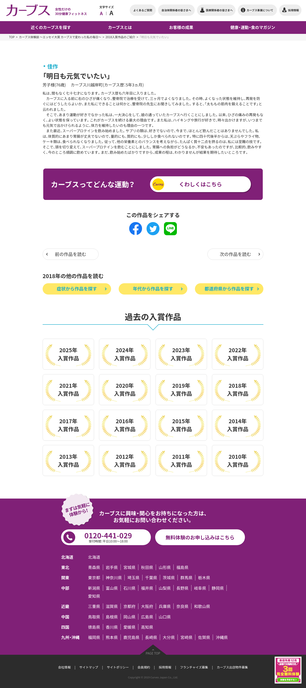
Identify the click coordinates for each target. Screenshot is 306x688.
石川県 (129, 588)
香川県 (112, 627)
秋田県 (147, 567)
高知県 (147, 627)
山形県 (165, 567)
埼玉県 (133, 577)
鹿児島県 (131, 637)
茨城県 (169, 577)
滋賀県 (112, 606)
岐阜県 (200, 588)
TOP (12, 37)
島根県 (112, 616)
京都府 (129, 606)
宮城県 (129, 567)
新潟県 (94, 588)
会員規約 (144, 667)
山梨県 (165, 588)
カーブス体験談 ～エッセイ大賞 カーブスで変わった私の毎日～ (60, 37)
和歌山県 (202, 606)
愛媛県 (129, 627)
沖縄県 (222, 637)
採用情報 (165, 667)
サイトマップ (88, 667)
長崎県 (151, 637)
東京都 (94, 577)
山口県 (165, 616)
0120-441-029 (108, 537)
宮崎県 (186, 637)
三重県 (94, 606)
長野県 (182, 588)
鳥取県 (94, 616)
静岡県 (218, 588)
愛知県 (94, 596)
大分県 (169, 637)
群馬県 (186, 577)
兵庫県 (165, 606)
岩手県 (112, 567)
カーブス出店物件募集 (232, 667)
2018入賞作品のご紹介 (120, 37)
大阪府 (147, 606)
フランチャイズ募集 (194, 667)
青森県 (94, 567)
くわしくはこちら (200, 184)
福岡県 (94, 637)
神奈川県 (114, 577)
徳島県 (94, 627)
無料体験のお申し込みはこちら (200, 537)
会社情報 (64, 667)
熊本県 (112, 637)
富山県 (112, 588)
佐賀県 (204, 637)
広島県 (147, 616)
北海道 (94, 557)
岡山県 (129, 616)
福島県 (182, 567)
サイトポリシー (118, 667)
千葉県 (151, 577)
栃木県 (204, 577)
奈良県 (182, 606)
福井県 (147, 588)
